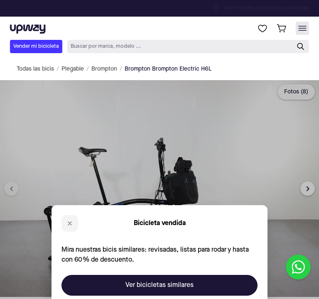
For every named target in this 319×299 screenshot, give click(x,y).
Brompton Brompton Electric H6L (168, 69)
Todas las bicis (35, 69)
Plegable (72, 69)
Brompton (104, 69)
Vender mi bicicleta (36, 46)
